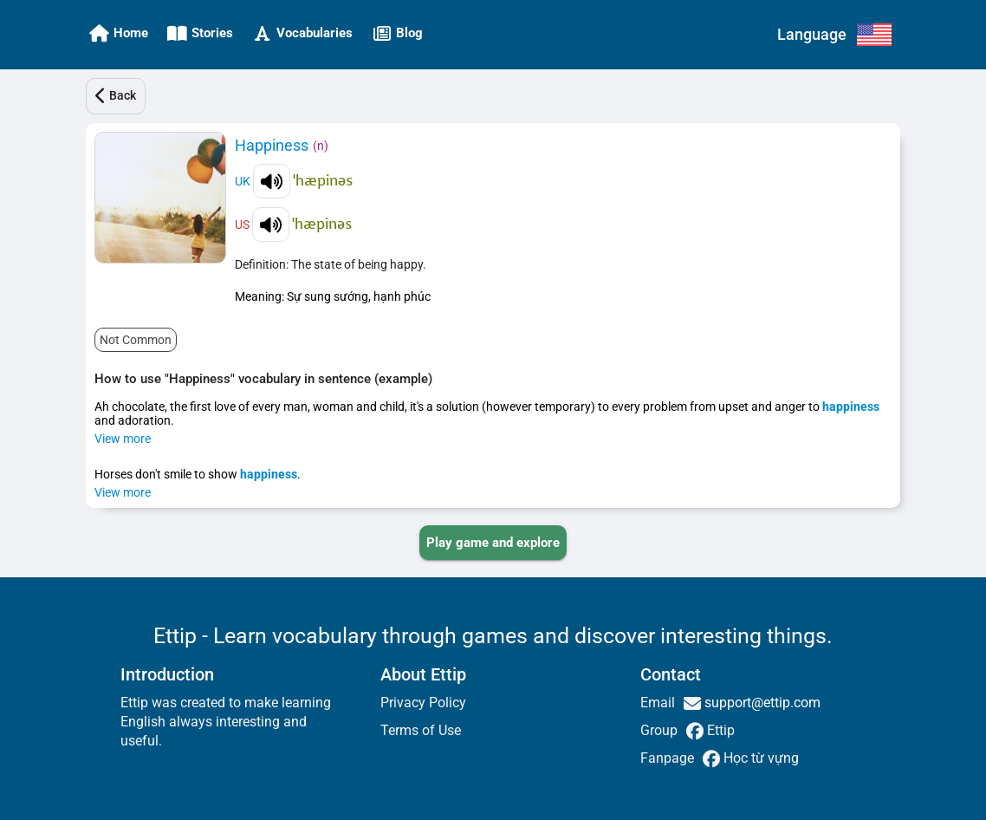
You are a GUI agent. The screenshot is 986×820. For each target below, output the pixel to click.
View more (122, 439)
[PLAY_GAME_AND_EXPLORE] (493, 542)
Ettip (719, 730)
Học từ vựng (759, 758)
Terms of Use (420, 730)
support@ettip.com (761, 702)
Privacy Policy (423, 702)
